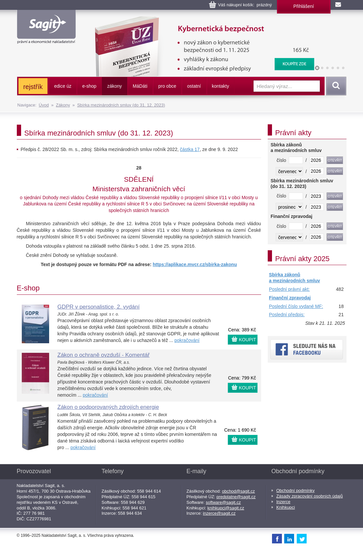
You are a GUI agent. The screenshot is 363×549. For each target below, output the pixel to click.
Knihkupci (285, 507)
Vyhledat (335, 86)
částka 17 (190, 149)
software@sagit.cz (223, 502)
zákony (114, 86)
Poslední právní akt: (289, 289)
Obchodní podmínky (295, 490)
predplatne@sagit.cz (236, 496)
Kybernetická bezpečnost (200, 19)
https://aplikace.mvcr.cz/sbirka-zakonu (195, 264)
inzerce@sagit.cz (219, 513)
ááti (140, 86)
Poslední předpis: (287, 314)
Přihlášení (303, 6)
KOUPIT (247, 339)
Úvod (44, 105)
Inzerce (283, 501)
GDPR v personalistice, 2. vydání (98, 307)
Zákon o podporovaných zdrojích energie (108, 407)
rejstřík (33, 86)
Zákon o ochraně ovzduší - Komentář (103, 355)
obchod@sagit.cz (238, 491)
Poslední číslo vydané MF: (296, 306)
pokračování (186, 340)
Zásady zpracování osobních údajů (309, 496)
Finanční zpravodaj (290, 297)
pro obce (167, 86)
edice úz (62, 86)
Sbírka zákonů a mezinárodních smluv (294, 277)
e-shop (89, 86)
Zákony (63, 105)
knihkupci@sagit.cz (225, 507)
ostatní (194, 86)
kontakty (220, 86)
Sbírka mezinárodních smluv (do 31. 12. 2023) (121, 105)
